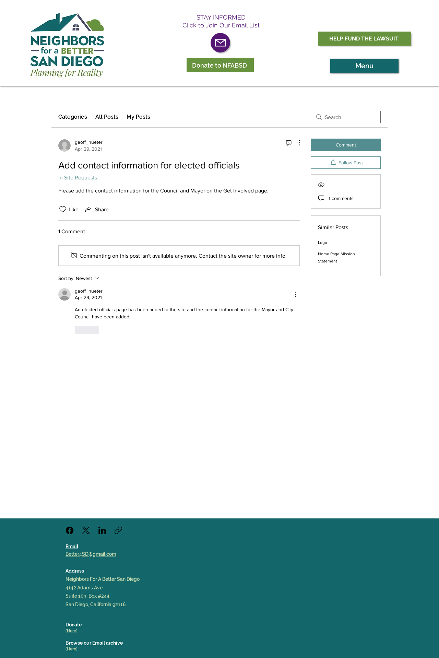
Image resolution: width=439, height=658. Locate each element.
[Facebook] (70, 530)
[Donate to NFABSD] (220, 65)
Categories (72, 117)
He (69, 649)
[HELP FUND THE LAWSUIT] (364, 39)
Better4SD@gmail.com (91, 554)
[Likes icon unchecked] (62, 209)
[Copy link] (118, 530)
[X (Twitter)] (86, 530)
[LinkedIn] (102, 530)
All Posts (106, 117)
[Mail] (220, 42)
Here (71, 630)
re (74, 649)
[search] (346, 117)
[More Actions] (296, 143)
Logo (322, 242)
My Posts (138, 117)
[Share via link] (96, 209)
